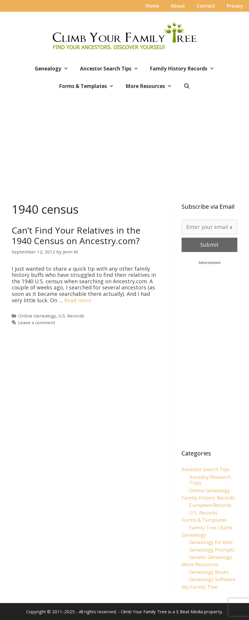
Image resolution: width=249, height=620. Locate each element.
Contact (206, 6)
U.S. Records (71, 316)
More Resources (152, 86)
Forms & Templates (89, 86)
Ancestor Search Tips (112, 68)
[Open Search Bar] (187, 86)
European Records (210, 505)
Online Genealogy (37, 316)
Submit (209, 244)
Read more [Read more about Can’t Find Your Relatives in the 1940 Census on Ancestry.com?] (77, 300)
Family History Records (185, 68)
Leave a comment (36, 322)
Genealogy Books (209, 572)
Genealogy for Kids (211, 542)
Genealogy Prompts (212, 549)
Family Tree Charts (211, 527)
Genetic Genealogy (210, 557)
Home (152, 6)
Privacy (235, 6)
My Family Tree (199, 586)
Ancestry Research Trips (210, 480)
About (178, 6)
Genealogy (54, 68)
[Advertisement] (124, 138)
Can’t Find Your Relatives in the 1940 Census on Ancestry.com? (76, 235)
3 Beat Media (189, 611)
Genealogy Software (212, 579)
